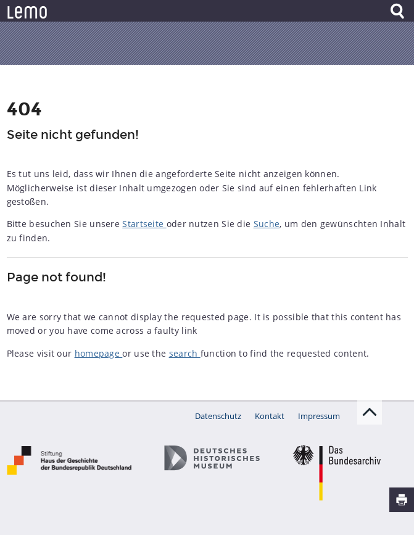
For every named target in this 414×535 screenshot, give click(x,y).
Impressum (319, 415)
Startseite (144, 224)
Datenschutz (218, 415)
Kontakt (269, 415)
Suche (267, 224)
